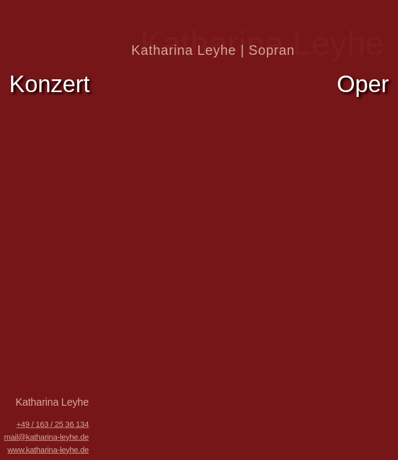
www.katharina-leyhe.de (48, 449)
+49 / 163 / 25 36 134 (52, 424)
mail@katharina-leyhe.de (46, 436)
